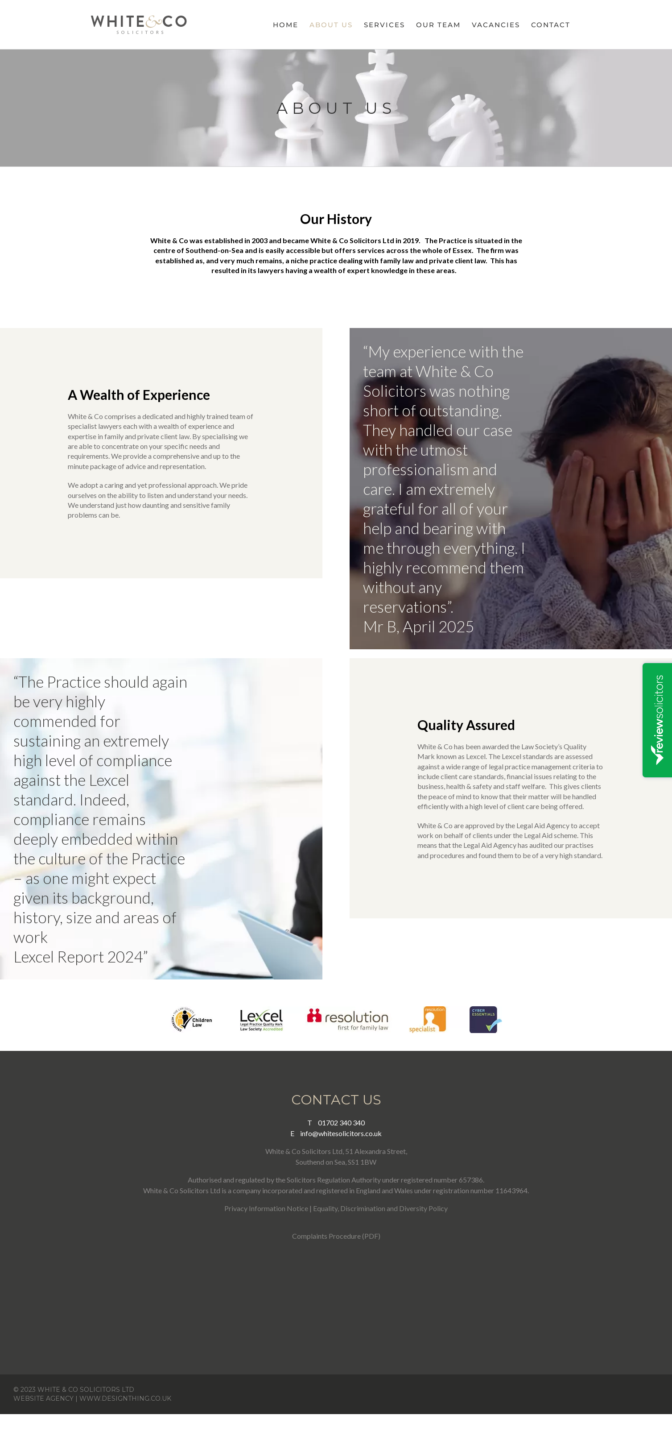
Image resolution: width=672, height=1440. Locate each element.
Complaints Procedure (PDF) (336, 1236)
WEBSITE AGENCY (43, 1398)
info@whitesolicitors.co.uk (336, 1133)
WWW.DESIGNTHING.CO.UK (125, 1398)
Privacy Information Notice (266, 1208)
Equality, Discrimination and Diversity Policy (380, 1208)
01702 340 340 (336, 1122)
